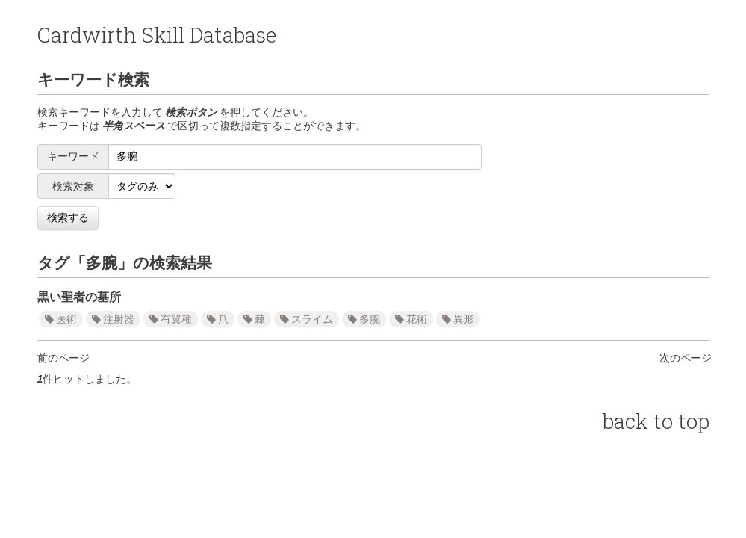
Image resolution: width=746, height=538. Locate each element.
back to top (656, 421)
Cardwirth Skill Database (156, 35)
